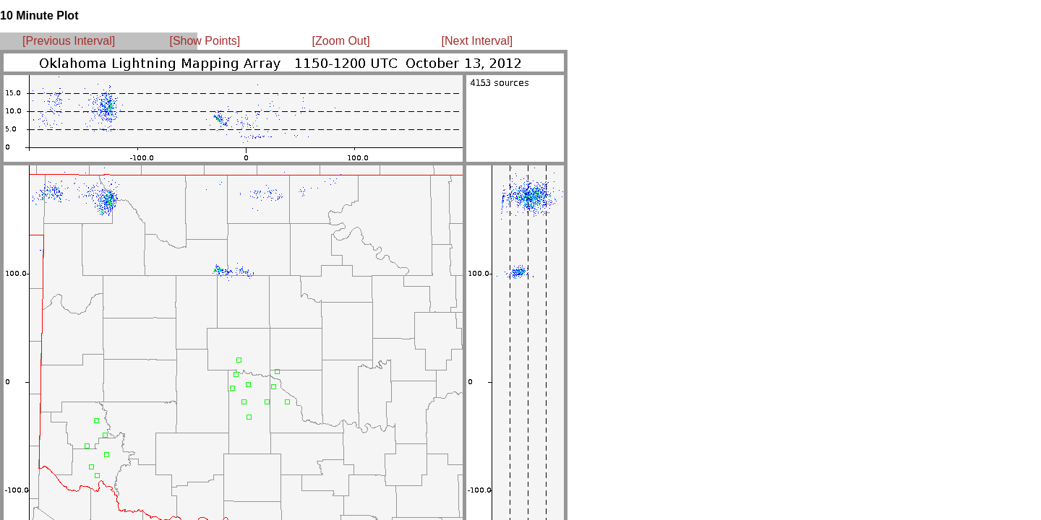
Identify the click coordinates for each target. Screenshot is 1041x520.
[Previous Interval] (68, 41)
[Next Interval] (477, 41)
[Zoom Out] (341, 41)
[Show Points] (204, 41)
